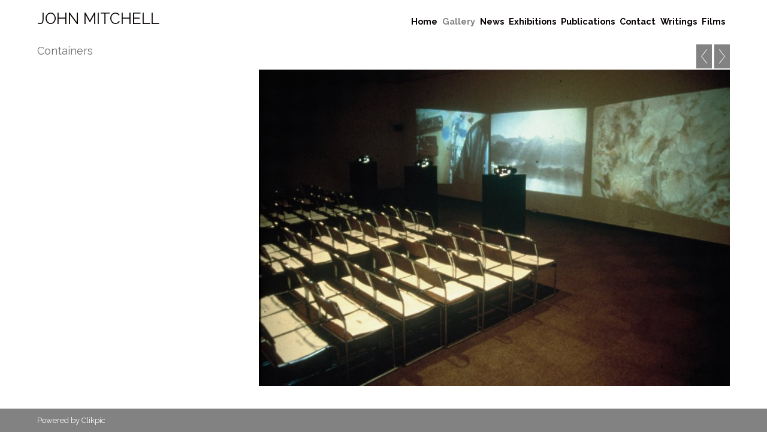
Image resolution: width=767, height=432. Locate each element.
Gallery (458, 21)
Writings (678, 21)
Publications (588, 21)
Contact (638, 21)
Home (424, 21)
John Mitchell (98, 19)
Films (713, 21)
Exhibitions (532, 21)
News (492, 21)
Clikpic (93, 420)
